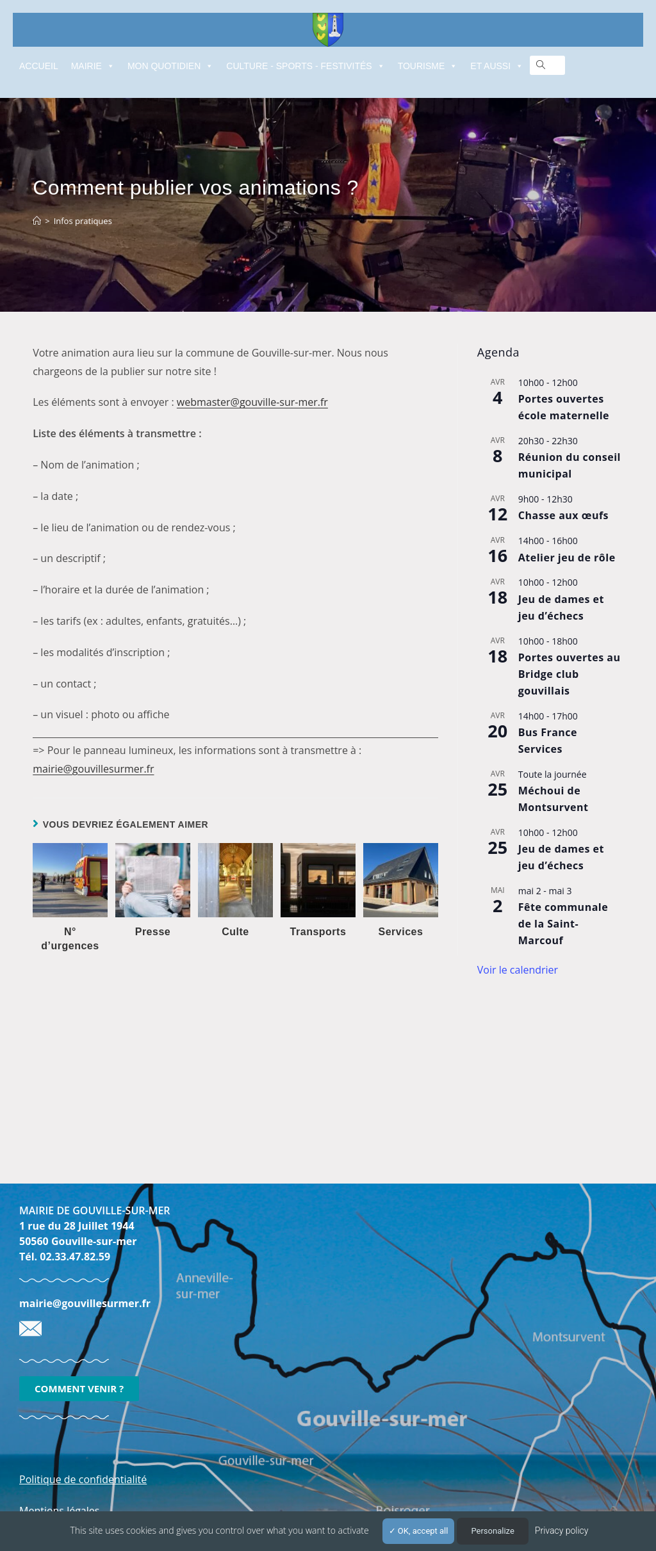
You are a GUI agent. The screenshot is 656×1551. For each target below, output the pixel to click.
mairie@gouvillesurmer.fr (93, 769)
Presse (153, 931)
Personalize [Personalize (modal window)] (492, 1531)
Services (401, 931)
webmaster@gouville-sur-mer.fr (252, 402)
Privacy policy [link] (562, 1530)
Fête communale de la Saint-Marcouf (563, 923)
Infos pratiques (83, 221)
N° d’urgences (70, 938)
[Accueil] (37, 221)
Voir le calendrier (517, 970)
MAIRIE (93, 66)
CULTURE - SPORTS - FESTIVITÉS (305, 66)
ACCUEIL (38, 66)
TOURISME (428, 66)
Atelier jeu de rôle (567, 557)
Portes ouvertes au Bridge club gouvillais (569, 674)
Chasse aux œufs (563, 515)
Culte (235, 931)
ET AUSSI (496, 66)
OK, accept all (418, 1531)
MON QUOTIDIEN (170, 66)
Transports (318, 931)
